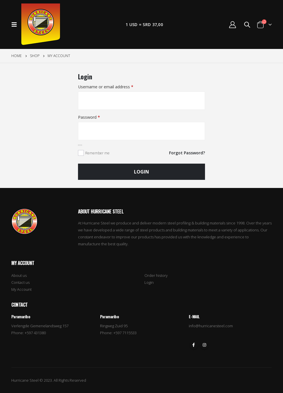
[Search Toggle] (247, 24)
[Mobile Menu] (16, 25)
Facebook (193, 345)
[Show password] (80, 145)
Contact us (20, 282)
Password (89, 117)
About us (19, 275)
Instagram (204, 345)
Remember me (97, 153)
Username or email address (105, 86)
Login (141, 172)
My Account (21, 289)
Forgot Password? (187, 153)
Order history (156, 275)
